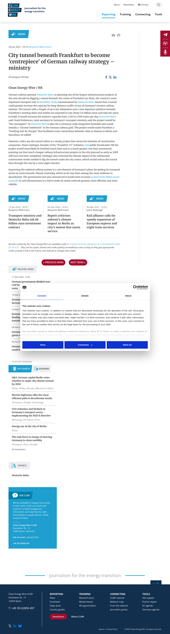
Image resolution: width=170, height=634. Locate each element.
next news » (78, 262)
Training (124, 14)
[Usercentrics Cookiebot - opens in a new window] (135, 287)
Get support (148, 597)
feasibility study (48, 102)
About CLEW (77, 616)
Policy (22, 388)
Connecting (142, 14)
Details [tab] (85, 295)
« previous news (53, 262)
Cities (26, 77)
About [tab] (128, 295)
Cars (38, 419)
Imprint (102, 629)
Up (157, 583)
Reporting (108, 14)
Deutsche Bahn (45, 94)
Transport (15, 77)
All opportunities (87, 605)
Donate (144, 4)
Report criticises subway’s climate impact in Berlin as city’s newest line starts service (64, 223)
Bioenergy (17, 419)
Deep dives (55, 605)
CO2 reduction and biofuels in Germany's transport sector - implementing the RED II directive (31, 412)
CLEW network (117, 597)
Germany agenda (150, 609)
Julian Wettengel (95, 209)
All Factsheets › (19, 449)
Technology (38, 402)
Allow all (127, 345)
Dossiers (44, 368)
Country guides (57, 609)
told (87, 145)
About (116, 4)
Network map (117, 601)
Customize (85, 345)
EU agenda (147, 605)
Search (158, 4)
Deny (43, 345)
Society (31, 388)
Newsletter (128, 4)
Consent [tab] (41, 295)
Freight (28, 402)
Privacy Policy (112, 629)
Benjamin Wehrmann (39, 46)
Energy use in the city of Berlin (29, 426)
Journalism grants (118, 609)
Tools (157, 14)
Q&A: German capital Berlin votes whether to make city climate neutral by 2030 (33, 381)
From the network (119, 605)
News (21, 34)
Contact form (32, 537)
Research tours (86, 597)
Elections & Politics (45, 388)
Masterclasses (86, 601)
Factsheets (23, 368)
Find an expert (149, 601)
